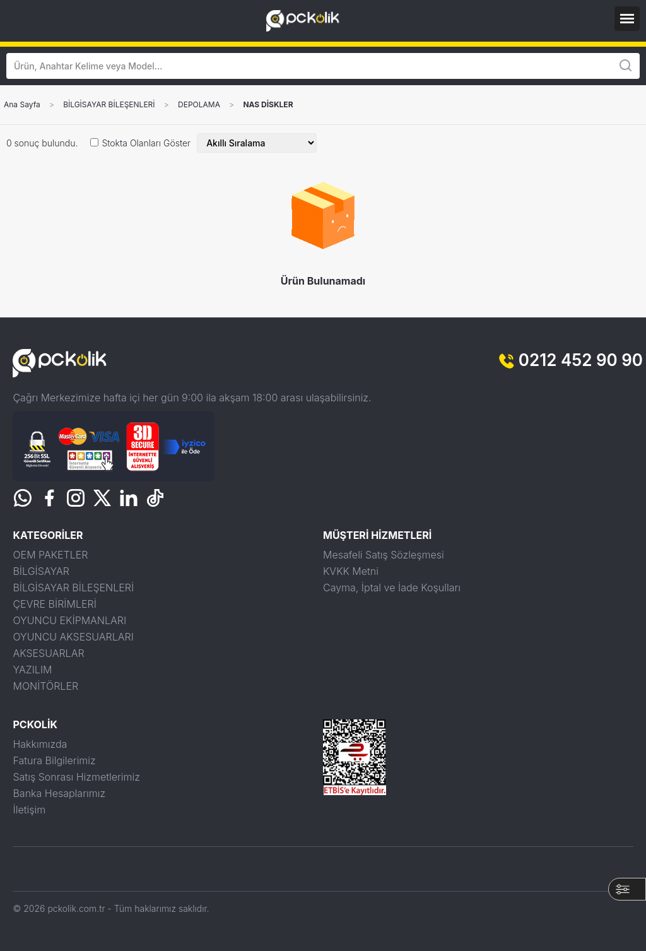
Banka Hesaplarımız (59, 793)
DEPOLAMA (199, 105)
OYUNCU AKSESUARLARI (73, 636)
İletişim (29, 809)
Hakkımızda (40, 744)
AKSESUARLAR (48, 653)
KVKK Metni (351, 571)
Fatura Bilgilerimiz (54, 760)
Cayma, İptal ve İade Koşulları (392, 587)
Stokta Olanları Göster (146, 143)
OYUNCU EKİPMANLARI (69, 620)
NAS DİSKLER (268, 105)
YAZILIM (32, 669)
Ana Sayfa (22, 105)
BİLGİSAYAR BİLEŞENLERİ (109, 105)
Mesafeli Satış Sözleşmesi (383, 554)
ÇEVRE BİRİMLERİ (54, 604)
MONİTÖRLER (45, 686)
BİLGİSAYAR (41, 571)
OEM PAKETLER (50, 554)
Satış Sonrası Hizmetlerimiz (76, 777)
